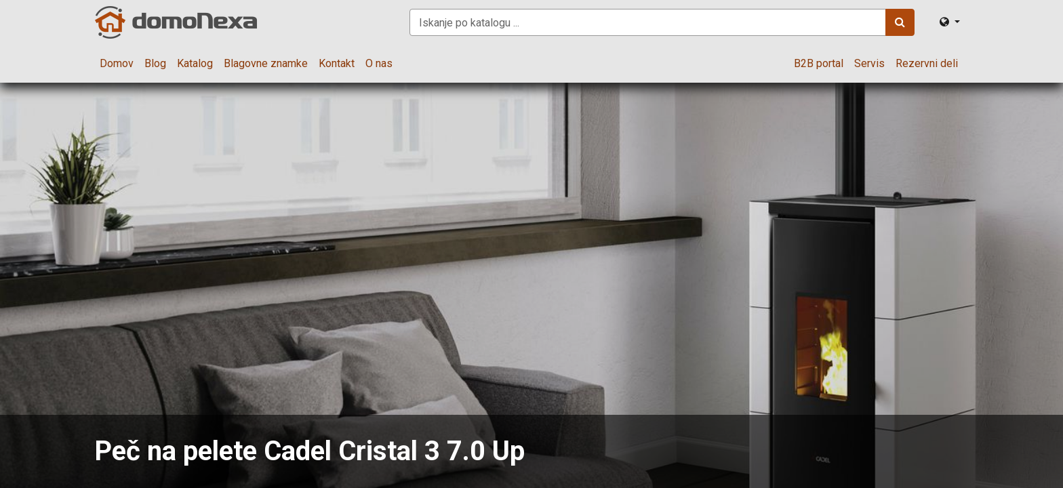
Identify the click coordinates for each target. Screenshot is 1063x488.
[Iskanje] (900, 22)
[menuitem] (116, 63)
